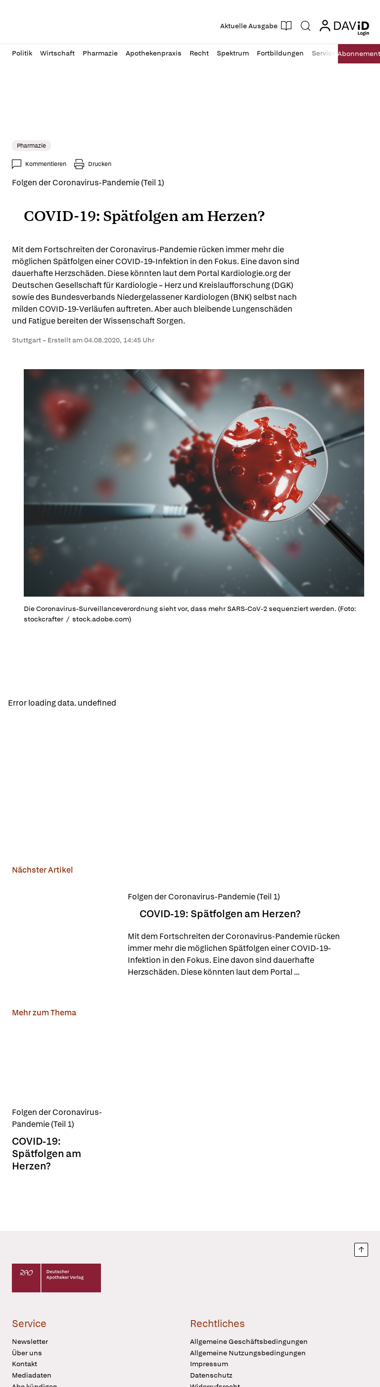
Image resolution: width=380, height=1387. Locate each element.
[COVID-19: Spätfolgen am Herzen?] (64, 936)
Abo (355, 54)
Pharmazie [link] (31, 146)
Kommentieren (45, 164)
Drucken (99, 164)
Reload (137, 703)
